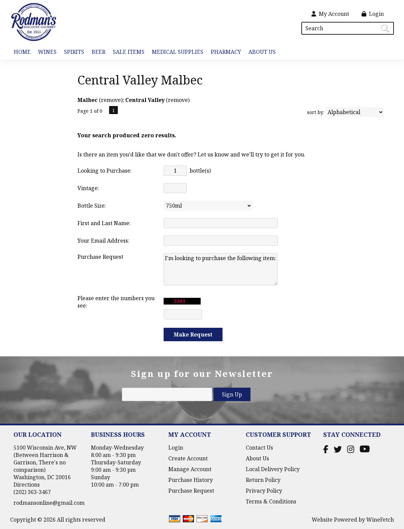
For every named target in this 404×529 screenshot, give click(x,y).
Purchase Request (191, 490)
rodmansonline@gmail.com (49, 502)
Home (22, 52)
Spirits (72, 52)
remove (111, 100)
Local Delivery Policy (273, 469)
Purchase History (190, 480)
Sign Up (232, 394)
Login (373, 13)
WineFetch (380, 519)
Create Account (188, 458)
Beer (96, 52)
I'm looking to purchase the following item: (220, 269)
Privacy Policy (264, 490)
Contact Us (259, 447)
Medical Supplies (177, 52)
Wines (45, 52)
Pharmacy (226, 52)
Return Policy (263, 480)
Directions (26, 484)
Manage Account (189, 469)
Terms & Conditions (271, 501)
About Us (260, 52)
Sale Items (128, 52)
